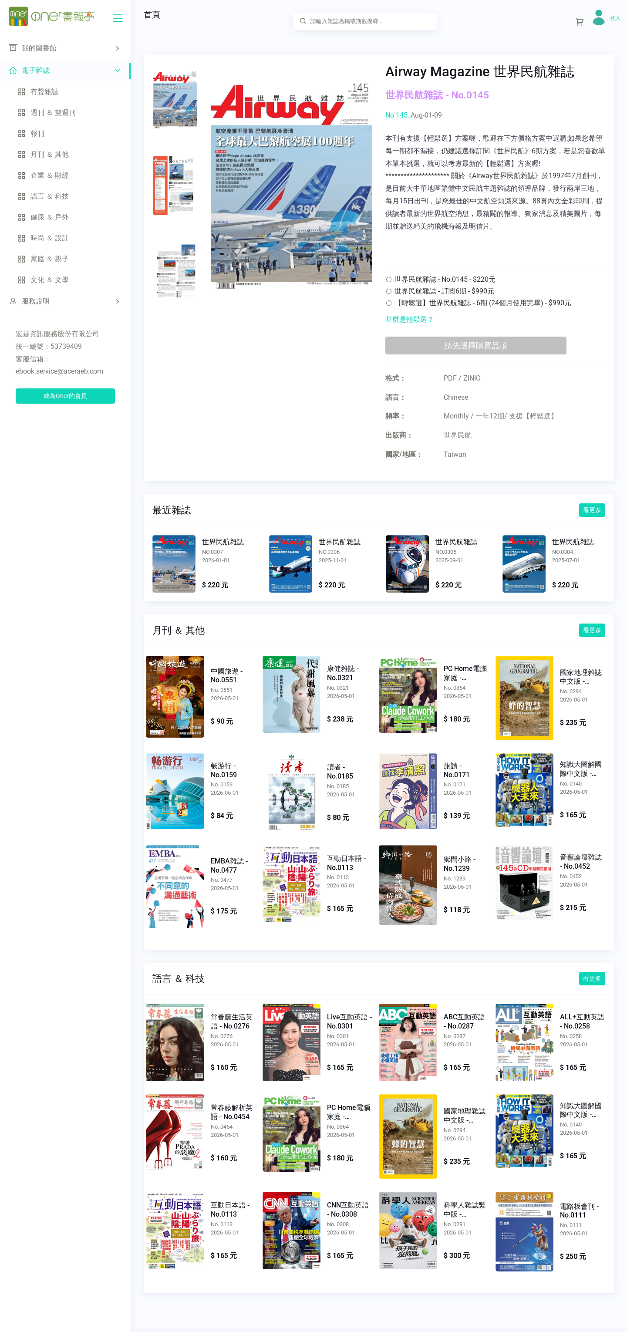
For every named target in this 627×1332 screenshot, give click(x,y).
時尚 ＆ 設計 (43, 238)
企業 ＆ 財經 (43, 175)
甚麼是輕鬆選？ (409, 319)
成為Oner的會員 (65, 395)
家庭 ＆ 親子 (43, 259)
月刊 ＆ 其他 (43, 154)
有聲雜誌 (37, 92)
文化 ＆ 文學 (43, 280)
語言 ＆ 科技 (43, 196)
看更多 (592, 509)
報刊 (30, 133)
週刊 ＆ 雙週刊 (46, 112)
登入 (615, 18)
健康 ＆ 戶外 (43, 217)
